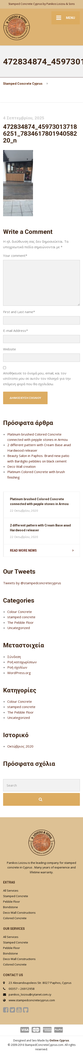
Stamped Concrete (15, 896)
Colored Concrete (15, 918)
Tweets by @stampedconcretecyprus (32, 583)
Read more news (23, 550)
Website (9, 349)
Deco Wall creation (21, 466)
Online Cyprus (59, 1040)
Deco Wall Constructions (19, 913)
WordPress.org (19, 673)
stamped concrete (21, 617)
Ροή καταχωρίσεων (22, 662)
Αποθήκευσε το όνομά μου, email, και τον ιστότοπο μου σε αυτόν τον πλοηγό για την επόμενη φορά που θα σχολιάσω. (37, 378)
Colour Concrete (19, 611)
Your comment (15, 255)
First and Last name (19, 312)
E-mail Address (15, 330)
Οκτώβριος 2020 (20, 746)
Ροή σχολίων (17, 667)
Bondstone (10, 907)
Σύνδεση (14, 656)
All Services (10, 890)
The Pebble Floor (20, 622)
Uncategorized (18, 628)
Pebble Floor (11, 902)
